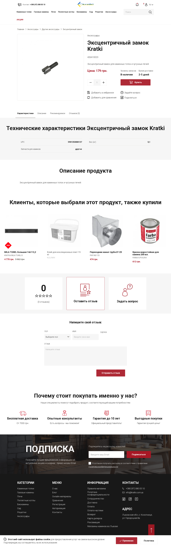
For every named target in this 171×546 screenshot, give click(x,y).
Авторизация (58, 508)
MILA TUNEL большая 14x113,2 (20, 252)
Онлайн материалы (61, 496)
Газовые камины (41, 12)
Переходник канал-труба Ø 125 (106, 252)
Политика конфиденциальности (103, 466)
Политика (149, 540)
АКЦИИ (20, 20)
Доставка (92, 502)
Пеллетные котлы (66, 12)
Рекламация (93, 522)
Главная (20, 29)
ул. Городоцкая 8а (131, 518)
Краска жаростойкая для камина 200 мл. (146, 253)
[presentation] (62, 374)
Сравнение (57, 500)
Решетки (99, 12)
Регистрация (58, 504)
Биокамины (82, 12)
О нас (55, 488)
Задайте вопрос (132, 92)
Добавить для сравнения (103, 97)
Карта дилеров (94, 518)
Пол (46, 331)
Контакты (57, 512)
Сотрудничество (95, 498)
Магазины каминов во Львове (102, 526)
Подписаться (139, 454)
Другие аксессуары (50, 29)
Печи (53, 12)
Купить (138, 82)
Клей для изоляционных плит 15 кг (64, 253)
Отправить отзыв (111, 373)
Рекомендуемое (57, 113)
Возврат (91, 514)
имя (74, 331)
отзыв (47, 344)
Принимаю (127, 540)
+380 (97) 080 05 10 (135, 488)
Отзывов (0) (74, 113)
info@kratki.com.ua (134, 492)
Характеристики (25, 113)
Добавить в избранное (102, 92)
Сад (91, 12)
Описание (41, 113)
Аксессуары (110, 12)
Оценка (103, 332)
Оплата (90, 506)
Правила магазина (96, 488)
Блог (54, 492)
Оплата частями (95, 510)
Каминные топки (24, 12)
